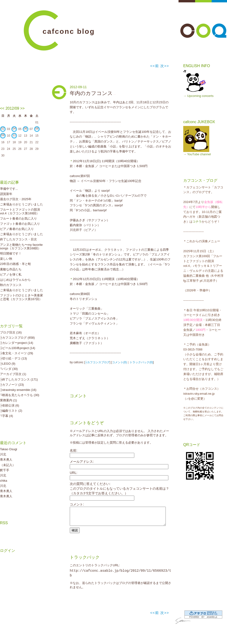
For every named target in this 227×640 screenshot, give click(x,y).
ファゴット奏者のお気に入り (20, 223)
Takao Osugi (8, 449)
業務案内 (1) (8, 400)
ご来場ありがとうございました (21, 204)
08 (36, 128)
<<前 (155, 66)
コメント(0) (119, 362)
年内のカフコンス (91, 93)
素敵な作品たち (11, 269)
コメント (78, 396)
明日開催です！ (11, 253)
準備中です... (9, 188)
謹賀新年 (6, 194)
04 (14, 128)
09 (2, 135)
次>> (164, 66)
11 (14, 135)
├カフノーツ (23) (12, 384)
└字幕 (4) (6, 416)
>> (22, 108)
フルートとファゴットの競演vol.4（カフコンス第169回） (20, 211)
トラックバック (85, 560)
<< (2, 108)
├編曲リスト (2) (11, 410)
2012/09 (12, 108)
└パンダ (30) (9, 369)
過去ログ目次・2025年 (15, 199)
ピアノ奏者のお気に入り (17, 229)
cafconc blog (69, 31)
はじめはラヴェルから (15, 279)
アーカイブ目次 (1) (13, 374)
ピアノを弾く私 (11, 274)
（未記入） (7, 465)
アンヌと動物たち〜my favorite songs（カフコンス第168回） (21, 246)
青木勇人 (6, 459)
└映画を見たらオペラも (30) (19, 395)
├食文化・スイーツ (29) (16, 353)
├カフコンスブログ (97, 362)
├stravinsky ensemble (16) (18, 390)
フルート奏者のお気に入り (18, 218)
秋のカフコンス (11, 285)
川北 (3, 454)
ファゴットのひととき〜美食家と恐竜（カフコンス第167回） (21, 297)
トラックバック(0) (141, 362)
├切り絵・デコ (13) (13, 358)
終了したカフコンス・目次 (18, 239)
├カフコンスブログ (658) (17, 337)
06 (25, 128)
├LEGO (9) (7, 363)
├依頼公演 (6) (9, 405)
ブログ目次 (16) (11, 332)
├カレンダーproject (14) (16, 343)
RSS (4, 523)
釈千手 (4, 470)
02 (2, 128)
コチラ (197, 221)
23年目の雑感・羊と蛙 (15, 264)
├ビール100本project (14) (17, 348)
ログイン (7, 551)
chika (3, 480)
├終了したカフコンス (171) (19, 379)
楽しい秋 (6, 258)
